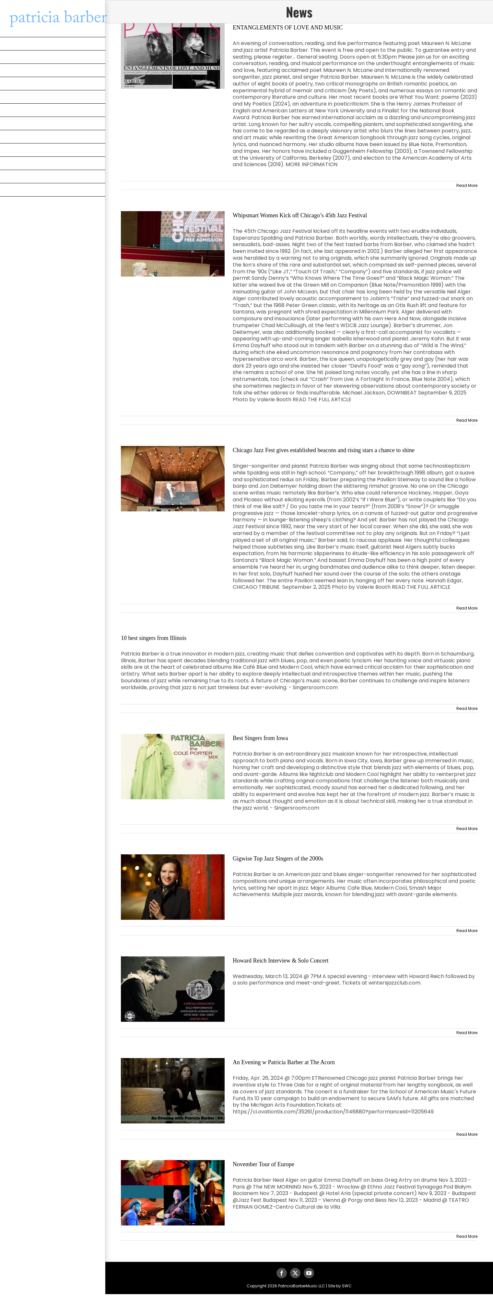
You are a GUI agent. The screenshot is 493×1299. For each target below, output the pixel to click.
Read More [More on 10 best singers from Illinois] (466, 708)
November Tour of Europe (263, 1164)
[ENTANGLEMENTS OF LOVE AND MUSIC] (173, 56)
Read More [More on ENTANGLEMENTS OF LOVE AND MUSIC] (466, 185)
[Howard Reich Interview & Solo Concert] (173, 989)
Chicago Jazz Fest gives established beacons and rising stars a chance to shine (324, 450)
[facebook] (281, 1273)
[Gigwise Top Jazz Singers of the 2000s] (173, 887)
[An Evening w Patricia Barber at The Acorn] (173, 1090)
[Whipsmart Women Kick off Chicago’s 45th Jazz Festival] (173, 244)
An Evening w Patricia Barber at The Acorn (284, 1062)
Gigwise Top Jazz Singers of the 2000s (278, 858)
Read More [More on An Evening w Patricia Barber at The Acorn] (466, 1134)
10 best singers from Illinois (153, 638)
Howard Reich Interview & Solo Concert (280, 960)
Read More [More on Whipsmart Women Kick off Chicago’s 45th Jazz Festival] (466, 420)
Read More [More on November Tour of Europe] (466, 1236)
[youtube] (309, 1273)
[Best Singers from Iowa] (173, 766)
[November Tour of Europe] (173, 1192)
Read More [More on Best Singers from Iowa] (466, 828)
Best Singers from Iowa (260, 738)
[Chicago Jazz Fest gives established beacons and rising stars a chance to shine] (173, 478)
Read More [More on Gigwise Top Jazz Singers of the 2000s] (466, 930)
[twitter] (295, 1273)
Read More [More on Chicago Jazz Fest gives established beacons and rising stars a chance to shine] (466, 608)
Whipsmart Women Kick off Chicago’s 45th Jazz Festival (300, 215)
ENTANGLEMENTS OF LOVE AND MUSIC (288, 27)
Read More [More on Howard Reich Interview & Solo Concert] (466, 1032)
